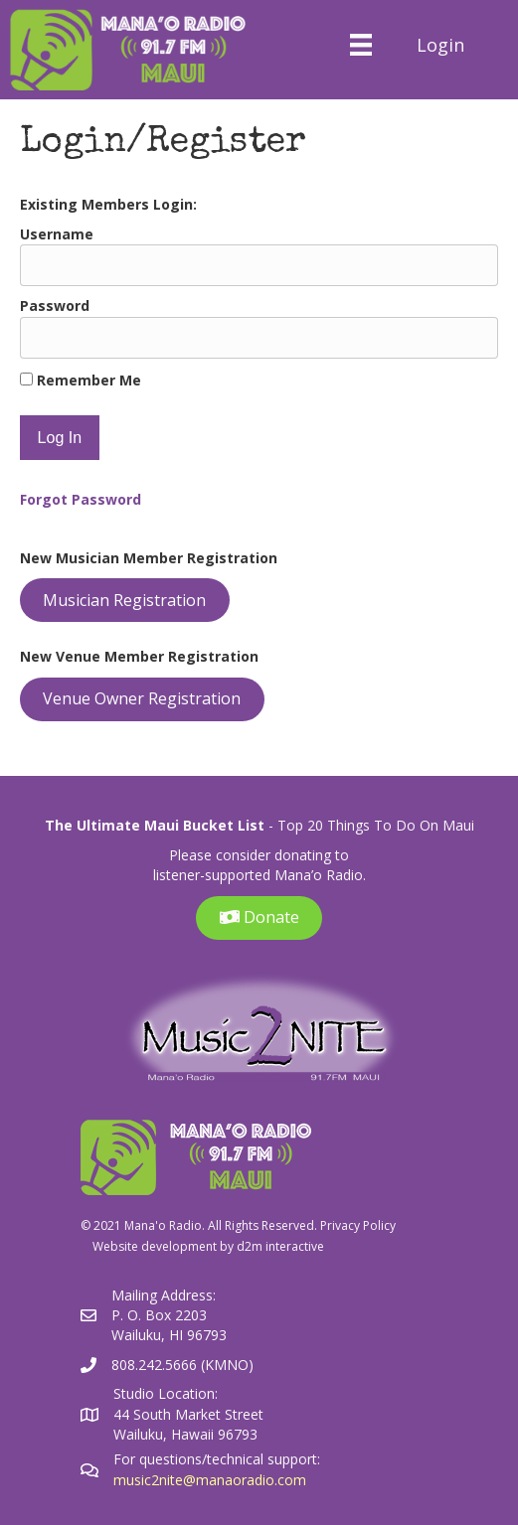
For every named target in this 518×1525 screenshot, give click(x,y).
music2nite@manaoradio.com (209, 1479)
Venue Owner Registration (142, 698)
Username (56, 234)
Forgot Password (80, 499)
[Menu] (360, 45)
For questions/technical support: (218, 1458)
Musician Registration (124, 600)
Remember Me (80, 380)
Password (54, 305)
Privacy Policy (358, 1225)
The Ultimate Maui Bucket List (154, 825)
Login (440, 45)
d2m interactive (280, 1246)
